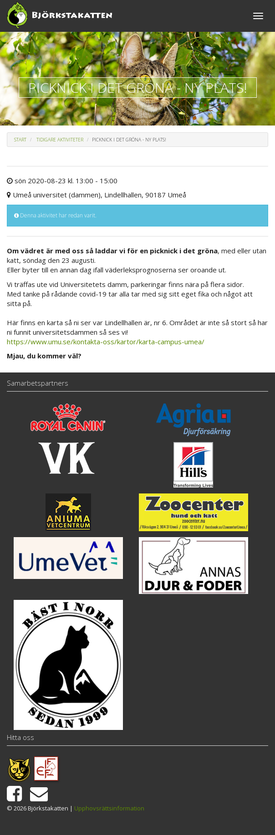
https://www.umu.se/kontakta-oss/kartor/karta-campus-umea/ (105, 341)
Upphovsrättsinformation (109, 808)
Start (20, 139)
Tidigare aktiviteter (59, 139)
